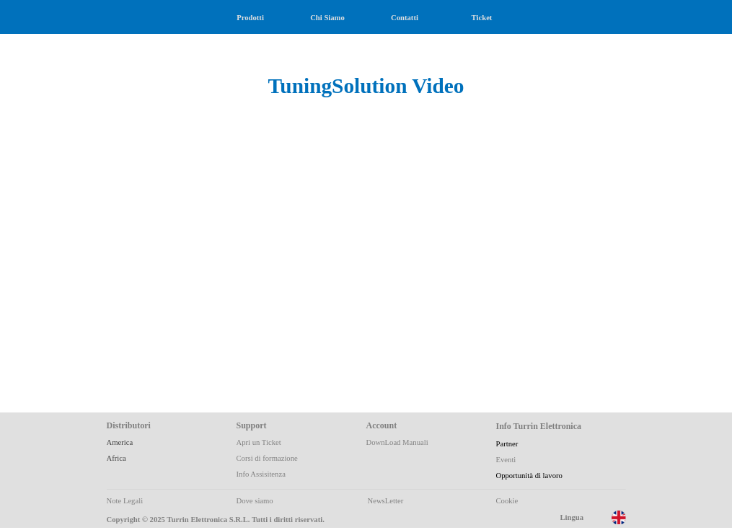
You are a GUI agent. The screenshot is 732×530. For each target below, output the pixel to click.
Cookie (507, 501)
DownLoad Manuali (397, 442)
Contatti (404, 18)
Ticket (482, 18)
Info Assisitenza (261, 474)
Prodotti (250, 18)
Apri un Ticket (259, 442)
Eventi (506, 460)
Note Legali (125, 501)
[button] (243, 233)
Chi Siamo (327, 18)
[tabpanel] (366, 70)
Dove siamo (255, 501)
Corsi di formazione (267, 458)
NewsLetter (386, 501)
